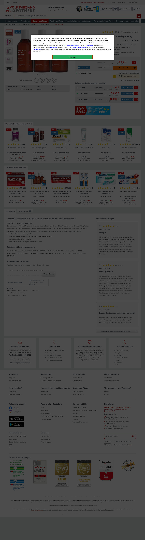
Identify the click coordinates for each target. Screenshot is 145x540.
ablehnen (53, 47)
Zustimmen (37, 49)
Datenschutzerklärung (71, 45)
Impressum (89, 45)
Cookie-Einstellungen (79, 47)
